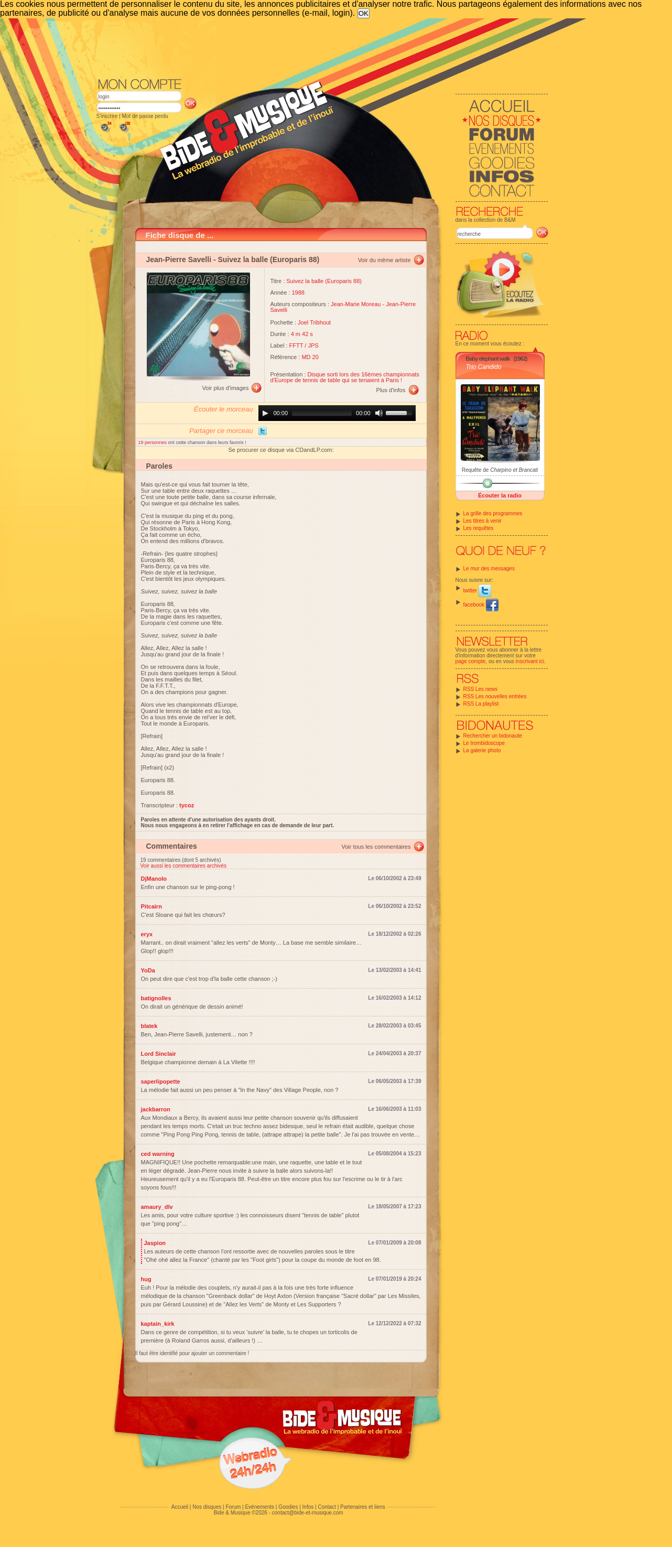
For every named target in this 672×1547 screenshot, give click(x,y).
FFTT (296, 345)
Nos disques (206, 1507)
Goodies (288, 1507)
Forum (233, 1507)
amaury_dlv (157, 1207)
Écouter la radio (500, 495)
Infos (308, 1507)
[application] (337, 413)
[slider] (322, 413)
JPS (313, 345)
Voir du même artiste (384, 260)
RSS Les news (480, 689)
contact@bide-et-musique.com (307, 1513)
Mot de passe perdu (145, 116)
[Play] (265, 413)
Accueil (179, 1507)
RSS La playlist (481, 704)
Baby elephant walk (488, 358)
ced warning (158, 1154)
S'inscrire (107, 116)
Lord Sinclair (158, 1054)
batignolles (156, 998)
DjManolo (154, 878)
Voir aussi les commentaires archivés (183, 866)
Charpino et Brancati (514, 470)
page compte (471, 661)
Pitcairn (151, 906)
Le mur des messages (489, 568)
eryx (147, 934)
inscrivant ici (530, 661)
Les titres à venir (482, 521)
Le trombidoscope (484, 743)
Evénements (259, 1507)
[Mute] (379, 413)
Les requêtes (478, 528)
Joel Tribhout (314, 322)
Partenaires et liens (362, 1507)
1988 (297, 292)
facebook (480, 605)
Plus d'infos (391, 390)
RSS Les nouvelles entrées (495, 696)
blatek (149, 1026)
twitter (477, 590)
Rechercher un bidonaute (492, 736)
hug (146, 1279)
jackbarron (155, 1109)
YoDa (148, 970)
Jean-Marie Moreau (356, 304)
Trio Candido (484, 367)
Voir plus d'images (225, 388)
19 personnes (153, 442)
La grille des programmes (493, 513)
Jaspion (155, 1243)
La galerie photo (482, 750)
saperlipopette (160, 1081)
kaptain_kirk (158, 1324)
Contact (326, 1507)
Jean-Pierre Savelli (179, 259)
